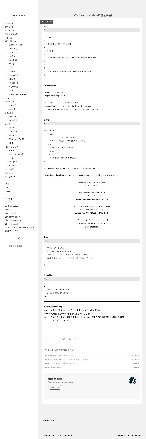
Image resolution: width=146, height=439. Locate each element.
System (9, 113)
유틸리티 (10, 30)
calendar (9, 23)
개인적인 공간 (11, 147)
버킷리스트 (14, 162)
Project (8, 38)
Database (9, 102)
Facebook (58, 435)
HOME (7, 184)
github (11, 79)
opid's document (19, 15)
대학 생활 (10, 41)
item (10, 158)
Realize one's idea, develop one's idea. (60, 382)
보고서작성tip (11, 34)
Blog (11, 128)
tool (11, 52)
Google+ (69, 435)
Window (12, 120)
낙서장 (9, 173)
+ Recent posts (48, 420)
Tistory (127, 435)
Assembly (13, 75)
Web (8, 124)
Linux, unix (13, 116)
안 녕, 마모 (9, 210)
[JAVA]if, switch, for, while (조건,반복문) (92, 15)
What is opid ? (10, 199)
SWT (11, 64)
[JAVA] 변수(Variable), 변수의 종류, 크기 (59, 363)
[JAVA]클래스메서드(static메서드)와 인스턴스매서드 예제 (65, 359)
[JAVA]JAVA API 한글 (52, 367)
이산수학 (13, 87)
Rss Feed (45, 435)
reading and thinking (16, 154)
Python (11, 71)
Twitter (53, 435)
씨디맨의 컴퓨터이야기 (14, 220)
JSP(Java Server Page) (16, 139)
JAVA (11, 56)
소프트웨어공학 (15, 45)
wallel (139, 435)
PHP (10, 143)
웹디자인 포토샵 (11, 224)
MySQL (12, 105)
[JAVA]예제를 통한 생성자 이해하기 (57, 355)
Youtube (64, 435)
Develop (12, 49)
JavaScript (13, 135)
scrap (11, 166)
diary (11, 169)
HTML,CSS (12, 131)
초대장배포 (10, 177)
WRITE (7, 188)
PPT (10, 91)
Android (12, 60)
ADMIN (7, 191)
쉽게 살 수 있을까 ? (12, 217)
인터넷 (9, 27)
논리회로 (13, 83)
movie (11, 150)
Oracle (11, 109)
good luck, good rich (12, 206)
